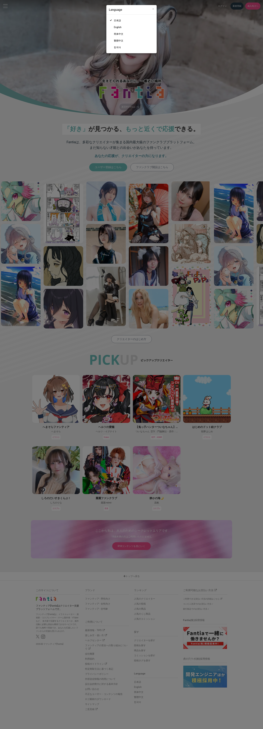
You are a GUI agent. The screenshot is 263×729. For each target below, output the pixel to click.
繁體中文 (118, 40)
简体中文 (118, 34)
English (117, 27)
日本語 (117, 20)
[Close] (153, 9)
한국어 (117, 47)
